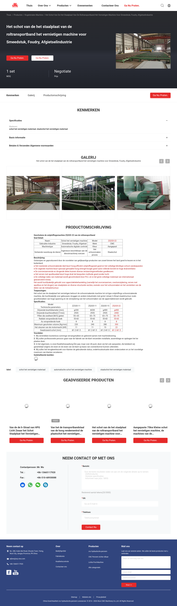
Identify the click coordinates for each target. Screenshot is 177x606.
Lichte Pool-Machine (96, 562)
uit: (84, 498)
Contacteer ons (61, 567)
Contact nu (90, 527)
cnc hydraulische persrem (98, 551)
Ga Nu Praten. (17, 58)
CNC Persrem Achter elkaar (98, 557)
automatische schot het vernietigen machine (73, 370)
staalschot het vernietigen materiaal (116, 370)
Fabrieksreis (60, 556)
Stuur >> (129, 585)
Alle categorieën (94, 567)
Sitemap (74, 597)
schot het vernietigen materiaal (32, 370)
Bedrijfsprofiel (61, 551)
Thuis (8, 15)
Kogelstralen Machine (34, 15)
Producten (18, 15)
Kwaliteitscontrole (62, 561)
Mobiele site (86, 597)
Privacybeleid (101, 597)
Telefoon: (87, 512)
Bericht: (86, 466)
